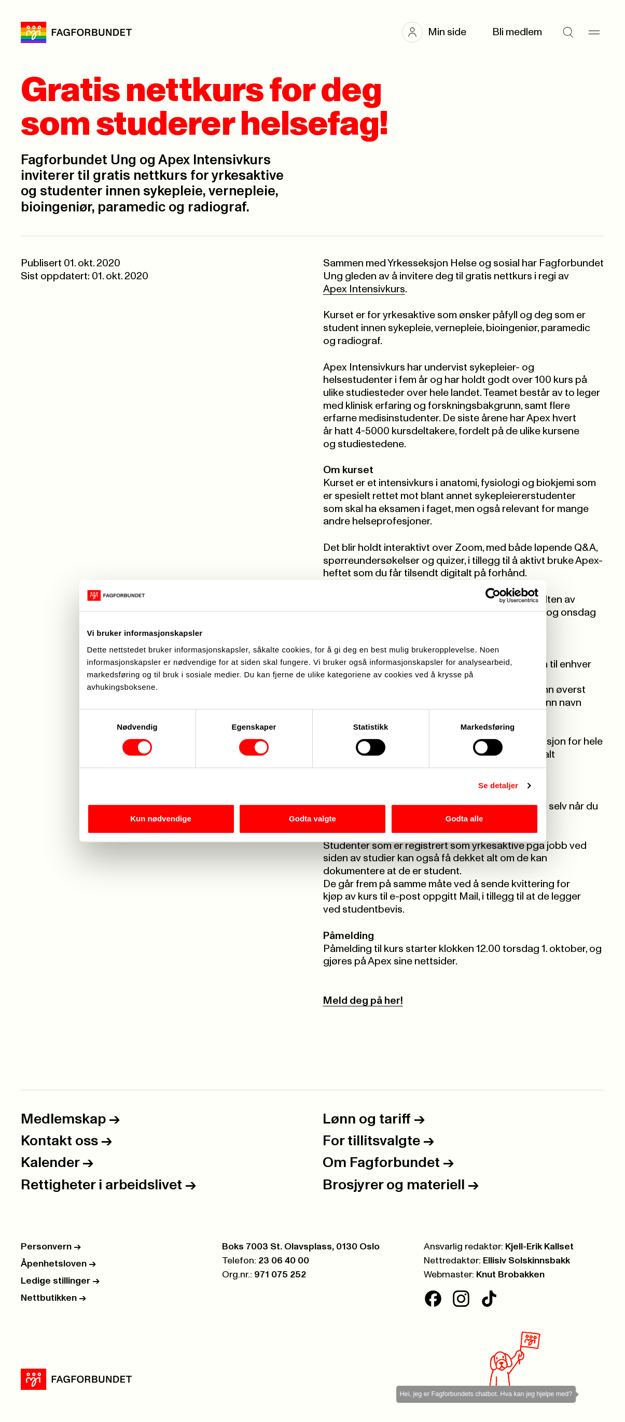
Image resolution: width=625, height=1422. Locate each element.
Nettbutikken (53, 1298)
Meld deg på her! (363, 1001)
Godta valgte (312, 818)
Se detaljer (498, 785)
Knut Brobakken (510, 1274)
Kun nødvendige (160, 818)
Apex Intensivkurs (364, 289)
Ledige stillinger (60, 1281)
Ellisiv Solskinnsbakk (526, 1260)
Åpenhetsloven (58, 1264)
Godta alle (464, 818)
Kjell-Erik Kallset (539, 1247)
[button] (439, 32)
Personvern (51, 1247)
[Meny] (594, 32)
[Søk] (568, 32)
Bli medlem (517, 32)
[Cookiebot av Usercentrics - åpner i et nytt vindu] (493, 595)
